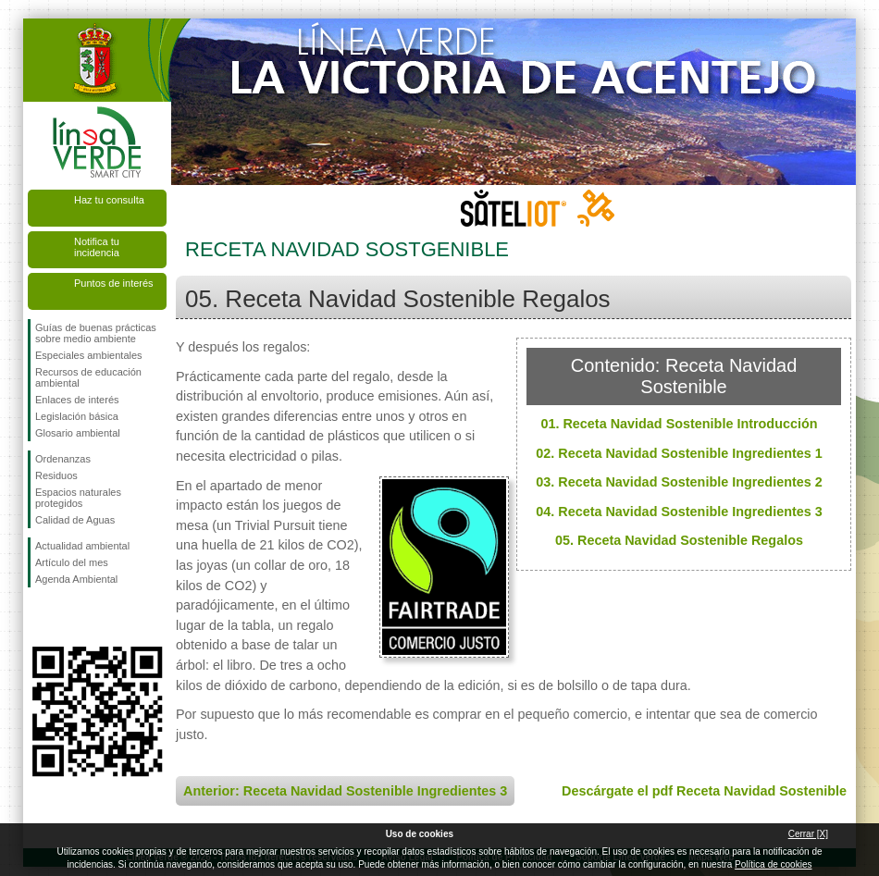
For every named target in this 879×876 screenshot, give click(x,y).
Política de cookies (773, 864)
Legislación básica (76, 416)
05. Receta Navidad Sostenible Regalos (679, 540)
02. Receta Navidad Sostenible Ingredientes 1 (679, 453)
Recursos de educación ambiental (88, 377)
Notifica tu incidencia (96, 247)
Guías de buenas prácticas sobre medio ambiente (95, 333)
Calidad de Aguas (75, 519)
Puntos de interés (114, 283)
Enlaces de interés (77, 399)
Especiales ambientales (88, 355)
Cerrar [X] (808, 834)
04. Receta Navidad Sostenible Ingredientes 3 (679, 511)
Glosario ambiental (77, 432)
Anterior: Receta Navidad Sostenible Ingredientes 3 (345, 790)
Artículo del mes (71, 562)
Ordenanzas (63, 458)
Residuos (56, 475)
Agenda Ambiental (76, 579)
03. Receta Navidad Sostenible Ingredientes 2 (679, 482)
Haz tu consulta (109, 199)
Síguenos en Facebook (39, 617)
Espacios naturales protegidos (78, 498)
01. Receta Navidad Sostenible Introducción (678, 423)
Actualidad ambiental (82, 545)
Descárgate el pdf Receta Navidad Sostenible (704, 790)
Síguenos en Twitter (69, 617)
